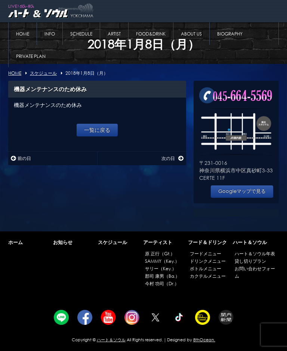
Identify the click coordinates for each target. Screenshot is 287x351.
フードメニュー (205, 253)
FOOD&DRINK (151, 34)
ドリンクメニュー (208, 261)
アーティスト (157, 242)
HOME (22, 34)
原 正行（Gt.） (160, 253)
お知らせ (62, 242)
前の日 (21, 158)
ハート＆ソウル (250, 242)
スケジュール (112, 242)
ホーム (15, 242)
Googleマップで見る (242, 191)
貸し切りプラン (250, 261)
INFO (49, 34)
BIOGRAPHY (230, 34)
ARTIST (114, 34)
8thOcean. (204, 340)
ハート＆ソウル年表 (255, 253)
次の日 (172, 158)
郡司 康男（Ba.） (162, 276)
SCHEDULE (81, 34)
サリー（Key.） (160, 268)
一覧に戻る (97, 129)
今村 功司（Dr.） (162, 283)
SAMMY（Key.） (162, 261)
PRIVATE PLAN (31, 56)
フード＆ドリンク (207, 242)
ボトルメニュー (205, 268)
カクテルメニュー (208, 276)
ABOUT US (191, 34)
